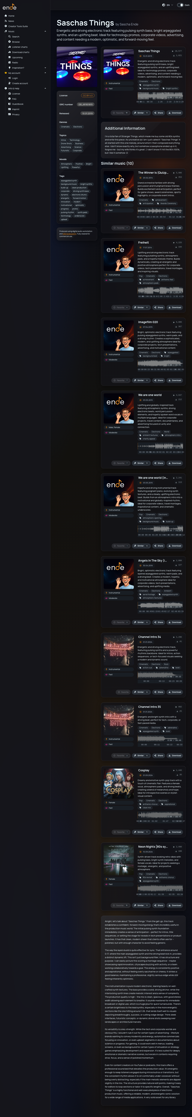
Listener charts (18, 46)
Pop (140, 276)
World (166, 431)
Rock (166, 664)
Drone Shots (66, 143)
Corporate (77, 150)
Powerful (76, 167)
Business (79, 143)
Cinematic (65, 126)
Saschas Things (149, 51)
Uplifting (64, 167)
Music (9, 31)
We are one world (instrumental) (160, 478)
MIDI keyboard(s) (69, 234)
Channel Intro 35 (149, 707)
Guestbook (15, 103)
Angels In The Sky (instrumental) (160, 560)
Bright (88, 164)
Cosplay (143, 770)
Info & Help (11, 88)
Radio (13, 62)
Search (13, 36)
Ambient (167, 591)
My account (12, 72)
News (9, 20)
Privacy (14, 114)
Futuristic (65, 150)
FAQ (12, 98)
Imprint (14, 109)
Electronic (77, 126)
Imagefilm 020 (148, 322)
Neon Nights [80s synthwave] (158, 847)
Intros (63, 140)
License (14, 93)
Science (77, 147)
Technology (75, 140)
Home (9, 15)
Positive (79, 164)
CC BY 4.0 (88, 95)
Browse (14, 41)
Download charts (18, 52)
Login (13, 78)
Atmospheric (66, 164)
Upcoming (15, 57)
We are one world (150, 395)
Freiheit (143, 242)
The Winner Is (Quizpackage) (157, 173)
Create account (18, 83)
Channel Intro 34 (149, 637)
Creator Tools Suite (16, 26)
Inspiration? (16, 67)
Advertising (66, 147)
